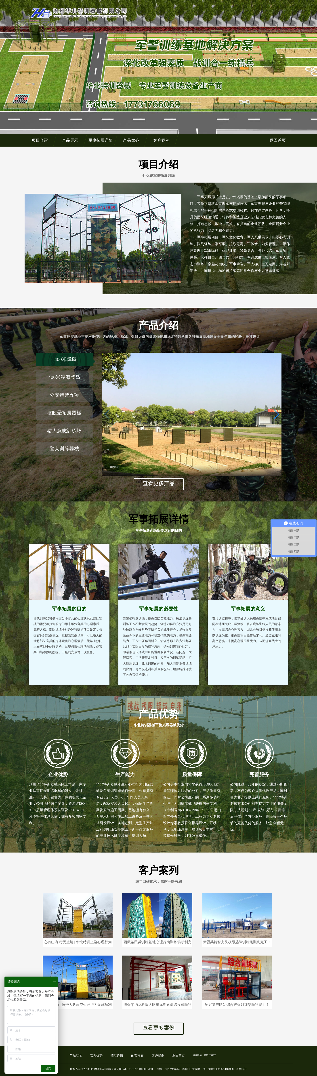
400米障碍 (66, 359)
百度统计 (241, 1069)
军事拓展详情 (100, 140)
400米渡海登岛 (64, 377)
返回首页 (277, 140)
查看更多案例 (159, 1028)
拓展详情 (117, 1055)
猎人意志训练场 (64, 431)
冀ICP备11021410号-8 (220, 1069)
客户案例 (161, 140)
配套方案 (137, 1055)
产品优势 (131, 140)
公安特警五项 (64, 395)
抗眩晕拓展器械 (64, 413)
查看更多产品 (159, 483)
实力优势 (96, 1055)
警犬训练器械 (64, 448)
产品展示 (70, 140)
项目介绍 (39, 140)
